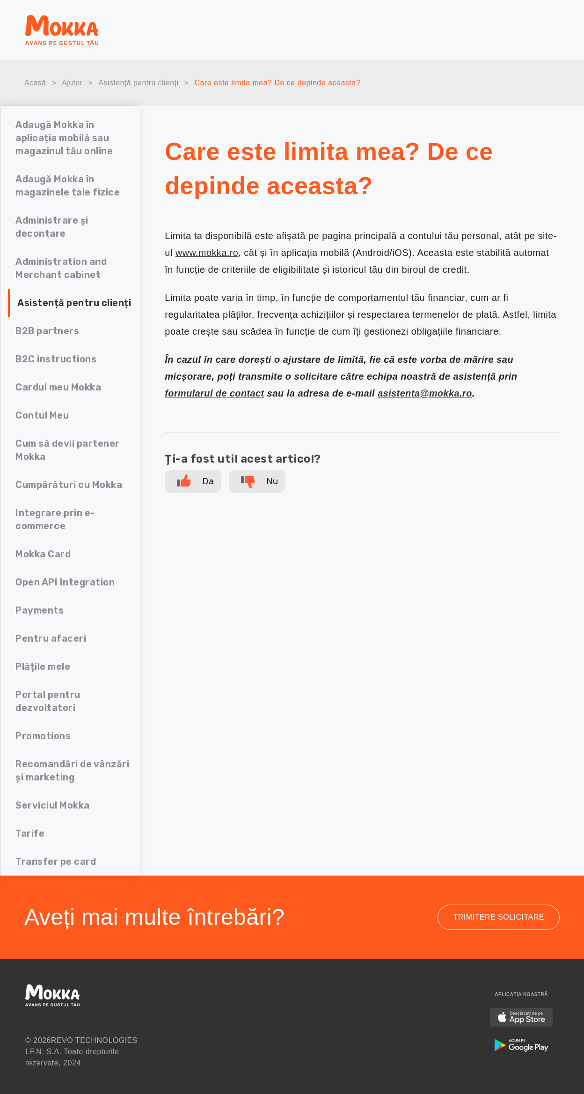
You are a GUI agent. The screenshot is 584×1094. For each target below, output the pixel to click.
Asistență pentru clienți (139, 83)
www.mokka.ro (207, 252)
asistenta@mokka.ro (426, 393)
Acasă (35, 83)
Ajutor (72, 83)
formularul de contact (215, 393)
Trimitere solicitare (498, 917)
